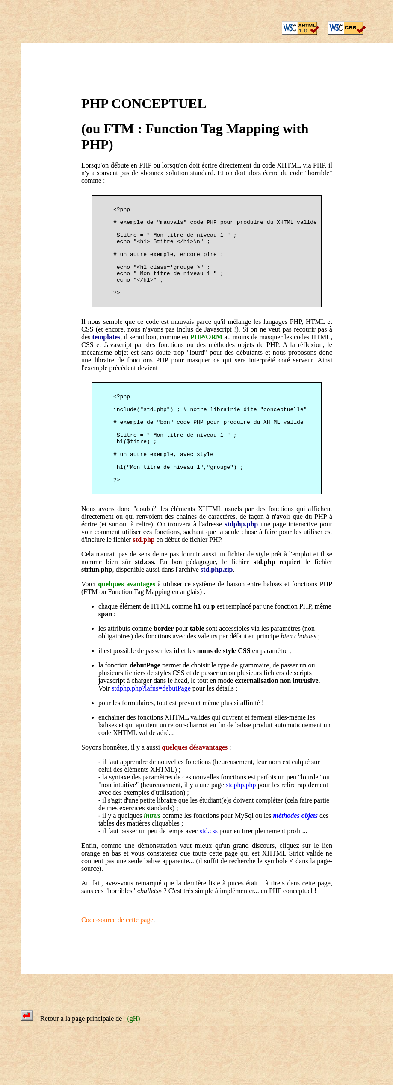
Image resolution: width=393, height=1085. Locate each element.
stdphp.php (241, 565)
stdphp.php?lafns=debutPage (151, 729)
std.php (144, 580)
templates (106, 357)
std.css (144, 602)
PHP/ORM (206, 357)
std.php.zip (217, 610)
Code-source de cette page (117, 960)
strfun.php (96, 610)
